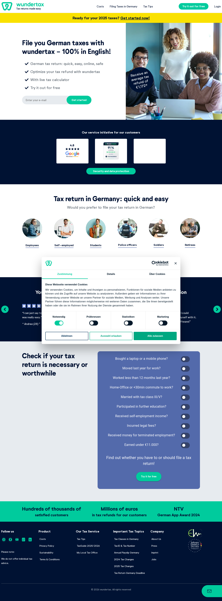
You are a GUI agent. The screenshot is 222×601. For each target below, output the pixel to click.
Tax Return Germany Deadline (129, 572)
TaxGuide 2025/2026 (88, 545)
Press (154, 545)
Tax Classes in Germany (126, 538)
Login (217, 6)
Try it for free (149, 476)
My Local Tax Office (87, 552)
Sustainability (46, 552)
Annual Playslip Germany (126, 552)
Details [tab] (111, 274)
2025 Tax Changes (124, 565)
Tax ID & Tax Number (124, 545)
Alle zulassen (155, 336)
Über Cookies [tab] (157, 274)
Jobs (153, 558)
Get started (79, 100)
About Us (156, 538)
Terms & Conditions (49, 558)
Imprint (154, 552)
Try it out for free (193, 6)
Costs (100, 6)
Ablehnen (66, 336)
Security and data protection (111, 171)
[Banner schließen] (176, 263)
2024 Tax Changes (124, 558)
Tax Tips (148, 6)
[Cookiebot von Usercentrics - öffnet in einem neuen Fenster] (155, 263)
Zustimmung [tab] (64, 274)
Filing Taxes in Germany (123, 6)
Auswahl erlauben (111, 336)
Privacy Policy (46, 545)
